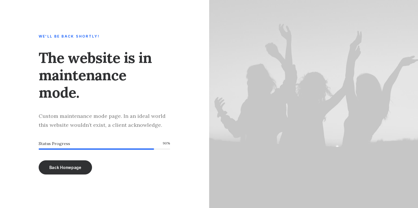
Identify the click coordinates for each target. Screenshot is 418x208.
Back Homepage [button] (65, 167)
